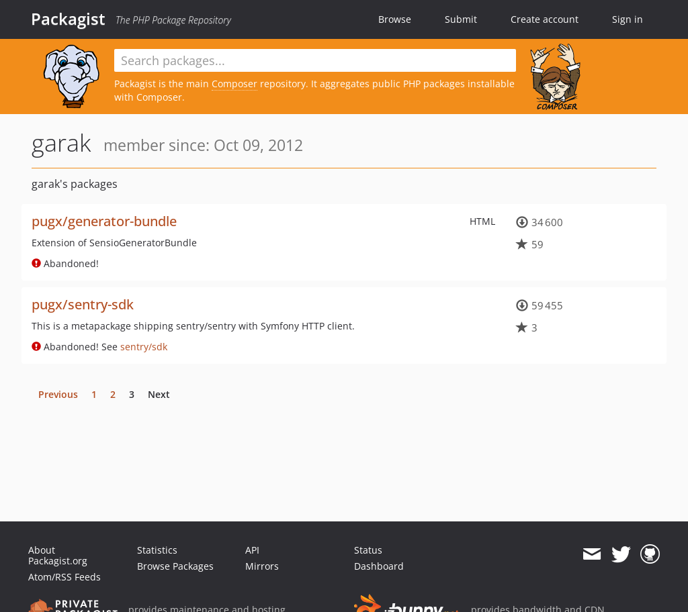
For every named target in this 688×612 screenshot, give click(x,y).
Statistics (157, 550)
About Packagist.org (57, 555)
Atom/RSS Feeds (64, 576)
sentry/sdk (143, 346)
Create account (544, 19)
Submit (461, 19)
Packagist (68, 19)
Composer (234, 83)
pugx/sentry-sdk (83, 304)
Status (368, 550)
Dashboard (379, 566)
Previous (58, 394)
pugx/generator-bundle (104, 221)
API (252, 550)
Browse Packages (175, 566)
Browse (394, 19)
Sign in (627, 19)
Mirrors (262, 566)
